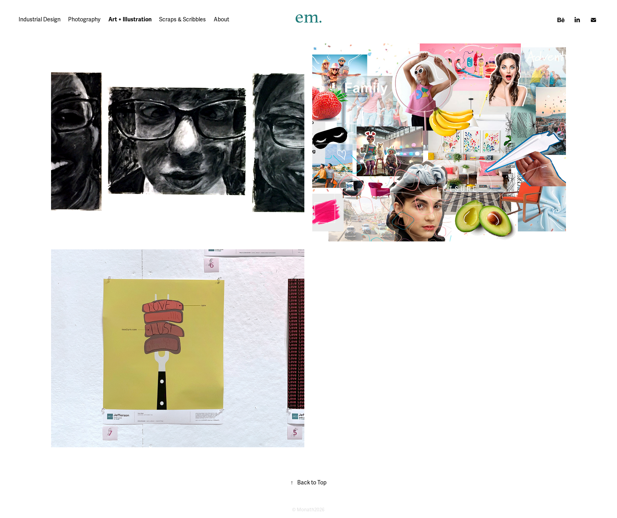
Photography (84, 19)
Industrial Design (40, 19)
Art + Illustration (130, 19)
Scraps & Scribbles (182, 19)
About (221, 19)
